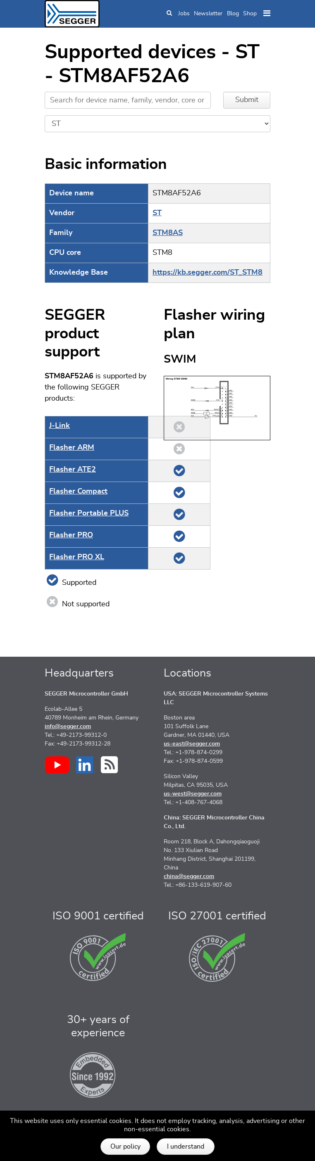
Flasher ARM (71, 447)
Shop (250, 13)
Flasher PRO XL (76, 557)
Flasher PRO (71, 535)
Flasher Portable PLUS (89, 513)
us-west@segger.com (193, 794)
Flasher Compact (78, 491)
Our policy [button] (125, 1146)
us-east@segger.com (192, 744)
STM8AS (168, 233)
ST (157, 213)
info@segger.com (68, 726)
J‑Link (59, 426)
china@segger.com (189, 876)
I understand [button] (185, 1146)
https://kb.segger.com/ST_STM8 (207, 272)
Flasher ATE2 (72, 469)
